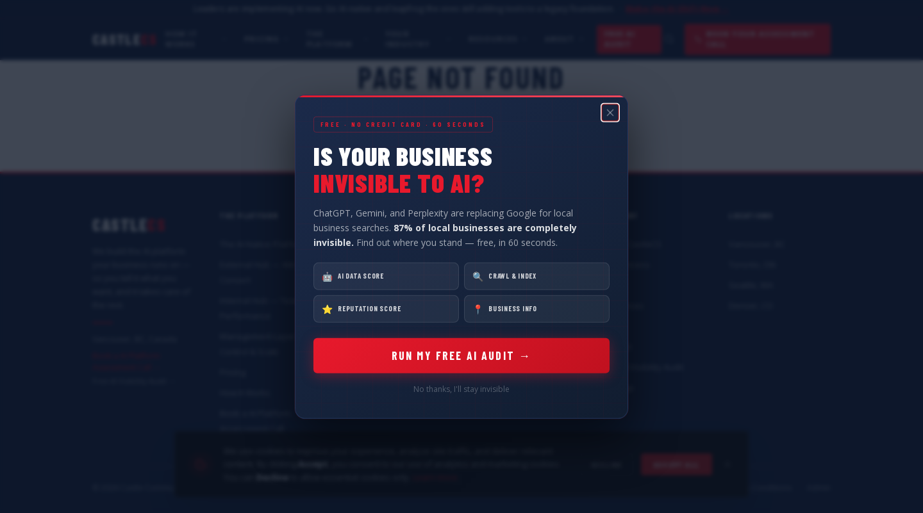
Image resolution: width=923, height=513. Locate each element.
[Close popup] (610, 112)
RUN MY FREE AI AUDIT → (462, 355)
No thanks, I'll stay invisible (461, 389)
